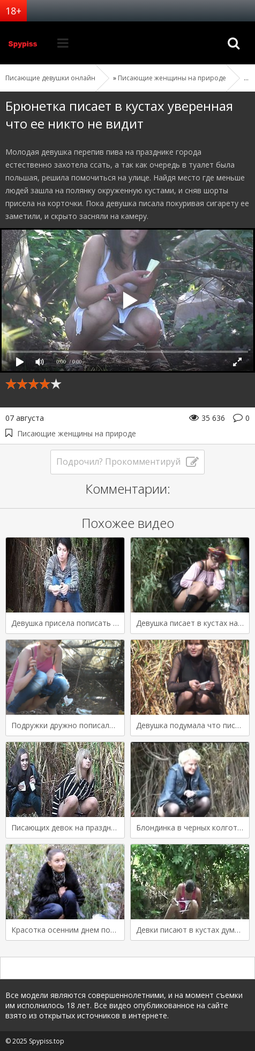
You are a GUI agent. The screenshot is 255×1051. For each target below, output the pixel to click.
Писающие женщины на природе (76, 433)
